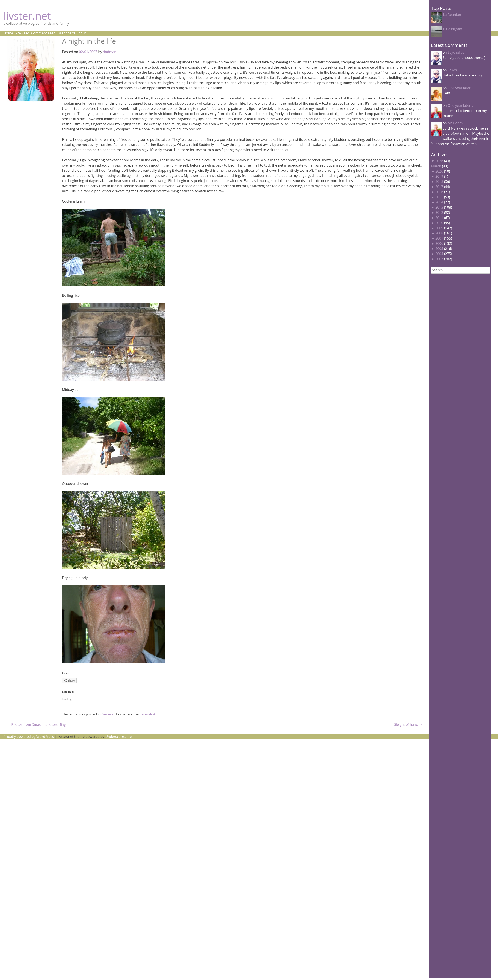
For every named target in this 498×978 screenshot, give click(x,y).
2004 (439, 253)
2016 (439, 191)
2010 (439, 222)
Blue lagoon (452, 28)
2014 (439, 202)
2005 (439, 248)
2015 (439, 197)
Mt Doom (455, 123)
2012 (439, 212)
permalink (148, 714)
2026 (439, 161)
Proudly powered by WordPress (28, 736)
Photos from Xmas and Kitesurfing (36, 724)
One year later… (460, 88)
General (108, 714)
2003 (439, 259)
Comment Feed (43, 33)
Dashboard (66, 33)
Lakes (452, 70)
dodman (109, 51)
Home (8, 33)
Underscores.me (118, 736)
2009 (439, 228)
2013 (439, 207)
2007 (439, 238)
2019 (439, 176)
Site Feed (22, 33)
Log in (81, 33)
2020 (439, 171)
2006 (439, 243)
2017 (439, 186)
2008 (439, 233)
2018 (439, 181)
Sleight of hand (408, 724)
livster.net (27, 16)
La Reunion (452, 14)
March (436, 166)
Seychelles (456, 52)
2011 (439, 217)
